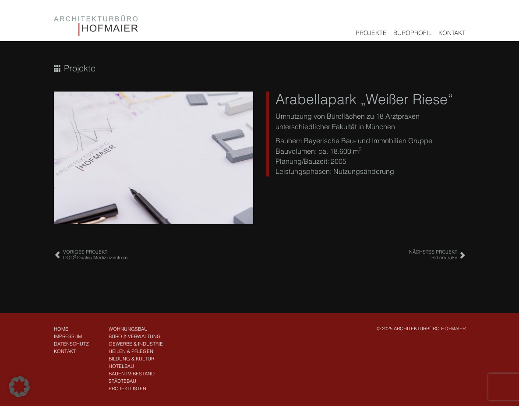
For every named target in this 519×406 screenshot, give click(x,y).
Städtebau (122, 381)
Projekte (371, 33)
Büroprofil (412, 33)
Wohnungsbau (128, 329)
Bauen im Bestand (132, 374)
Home (61, 329)
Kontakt (452, 33)
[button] (19, 386)
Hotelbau (121, 366)
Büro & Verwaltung (135, 336)
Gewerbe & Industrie (136, 344)
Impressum (68, 336)
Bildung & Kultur (131, 359)
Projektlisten (127, 388)
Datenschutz (71, 344)
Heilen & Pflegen (131, 351)
